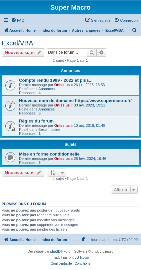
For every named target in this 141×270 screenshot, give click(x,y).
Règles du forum (36, 120)
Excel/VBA (17, 43)
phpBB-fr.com (79, 257)
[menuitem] (17, 20)
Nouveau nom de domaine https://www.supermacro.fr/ (75, 100)
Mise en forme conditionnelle (49, 154)
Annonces (46, 89)
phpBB (55, 251)
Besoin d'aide (49, 129)
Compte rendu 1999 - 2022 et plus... (56, 80)
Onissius (62, 85)
